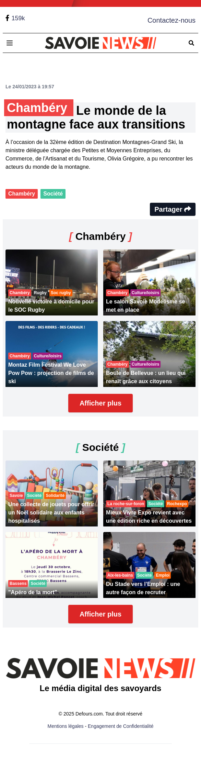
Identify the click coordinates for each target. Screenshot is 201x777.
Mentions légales (66, 726)
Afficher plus (100, 403)
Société (53, 194)
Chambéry (21, 194)
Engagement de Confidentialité (120, 726)
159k (18, 18)
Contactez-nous (171, 20)
